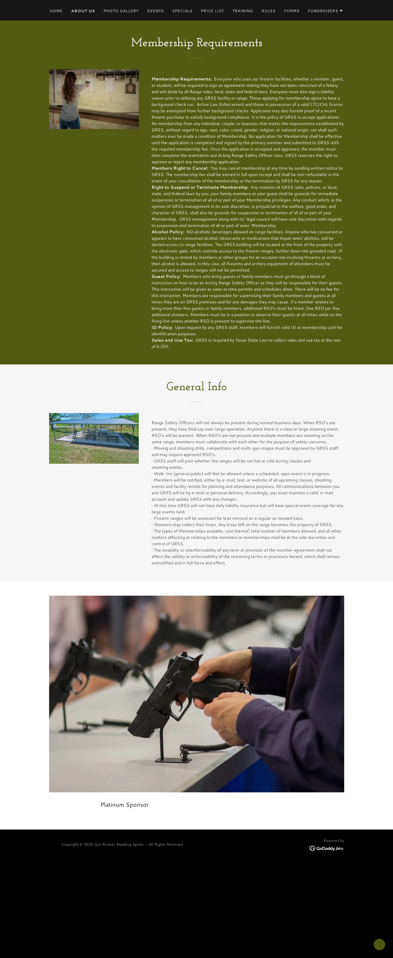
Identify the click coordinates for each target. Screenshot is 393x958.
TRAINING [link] (242, 11)
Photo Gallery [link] (121, 11)
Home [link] (56, 11)
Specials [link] (182, 11)
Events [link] (155, 11)
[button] (325, 11)
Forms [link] (291, 11)
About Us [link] (83, 11)
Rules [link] (268, 11)
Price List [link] (212, 11)
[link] (326, 848)
